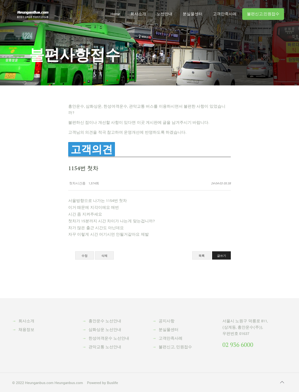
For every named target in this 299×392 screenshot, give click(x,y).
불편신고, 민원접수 (175, 347)
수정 (85, 255)
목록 (202, 255)
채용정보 (26, 329)
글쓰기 (221, 255)
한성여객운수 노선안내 (109, 338)
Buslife (112, 382)
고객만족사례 (170, 338)
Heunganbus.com (39, 382)
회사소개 (26, 321)
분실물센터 (168, 329)
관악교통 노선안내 (105, 347)
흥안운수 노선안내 (105, 321)
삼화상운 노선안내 (105, 329)
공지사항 (166, 321)
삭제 (104, 255)
